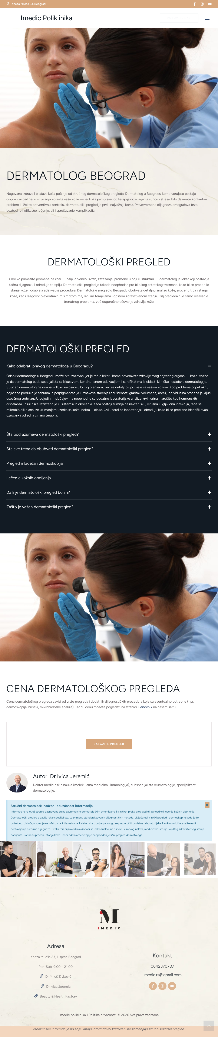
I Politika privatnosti (101, 1015)
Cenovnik (144, 707)
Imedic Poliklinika (46, 18)
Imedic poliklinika (72, 1015)
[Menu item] (50, 888)
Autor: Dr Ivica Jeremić (61, 776)
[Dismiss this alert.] (207, 805)
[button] (194, 4)
